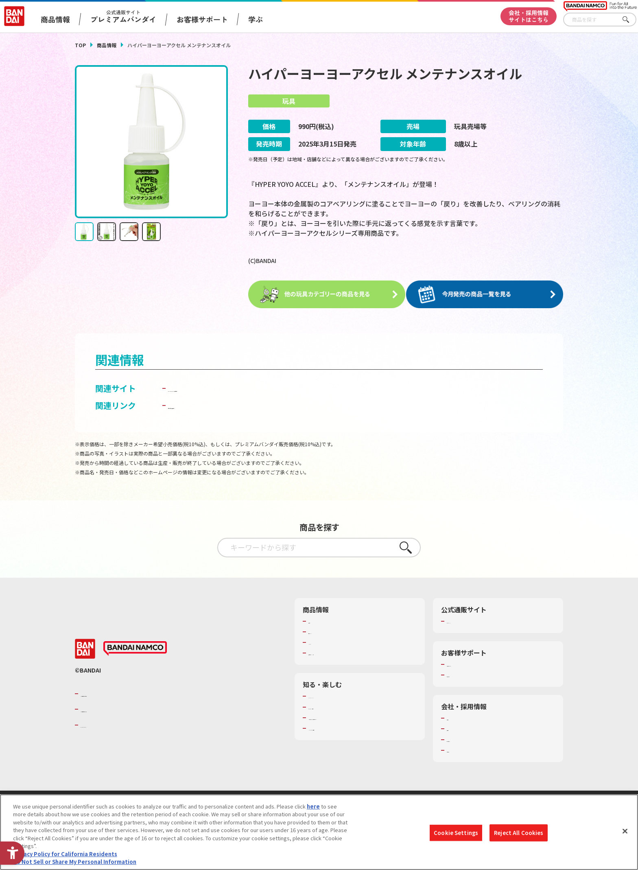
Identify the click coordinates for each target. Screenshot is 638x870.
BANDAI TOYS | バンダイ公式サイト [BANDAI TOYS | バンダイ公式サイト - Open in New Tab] (234, 386)
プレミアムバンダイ (470, 619)
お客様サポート (202, 19)
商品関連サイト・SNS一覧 (339, 651)
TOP (80, 45)
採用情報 (457, 727)
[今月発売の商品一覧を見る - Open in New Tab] (487, 294)
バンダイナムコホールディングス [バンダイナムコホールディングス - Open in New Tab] (129, 707)
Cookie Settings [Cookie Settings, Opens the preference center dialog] (456, 833)
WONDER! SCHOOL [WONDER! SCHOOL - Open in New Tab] (331, 695)
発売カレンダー (326, 630)
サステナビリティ (468, 738)
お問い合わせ (462, 748)
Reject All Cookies (518, 833)
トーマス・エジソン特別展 (340, 705)
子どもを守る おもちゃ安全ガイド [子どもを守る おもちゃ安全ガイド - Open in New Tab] (230, 404)
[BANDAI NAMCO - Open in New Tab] (135, 647)
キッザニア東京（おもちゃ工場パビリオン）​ (361, 716)
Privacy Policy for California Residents (65, 854)
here (313, 807)
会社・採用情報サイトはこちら (528, 16)
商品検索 (319, 619)
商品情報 (106, 45)
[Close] (625, 831)
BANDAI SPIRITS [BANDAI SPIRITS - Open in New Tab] (105, 723)
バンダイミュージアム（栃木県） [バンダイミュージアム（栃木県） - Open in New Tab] (348, 726)
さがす (630, 20)
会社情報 (457, 717)
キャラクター (324, 641)
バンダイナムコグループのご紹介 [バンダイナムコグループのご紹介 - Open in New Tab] (129, 692)
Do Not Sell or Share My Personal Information (74, 862)
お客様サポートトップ (473, 662)
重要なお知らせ (465, 673)
